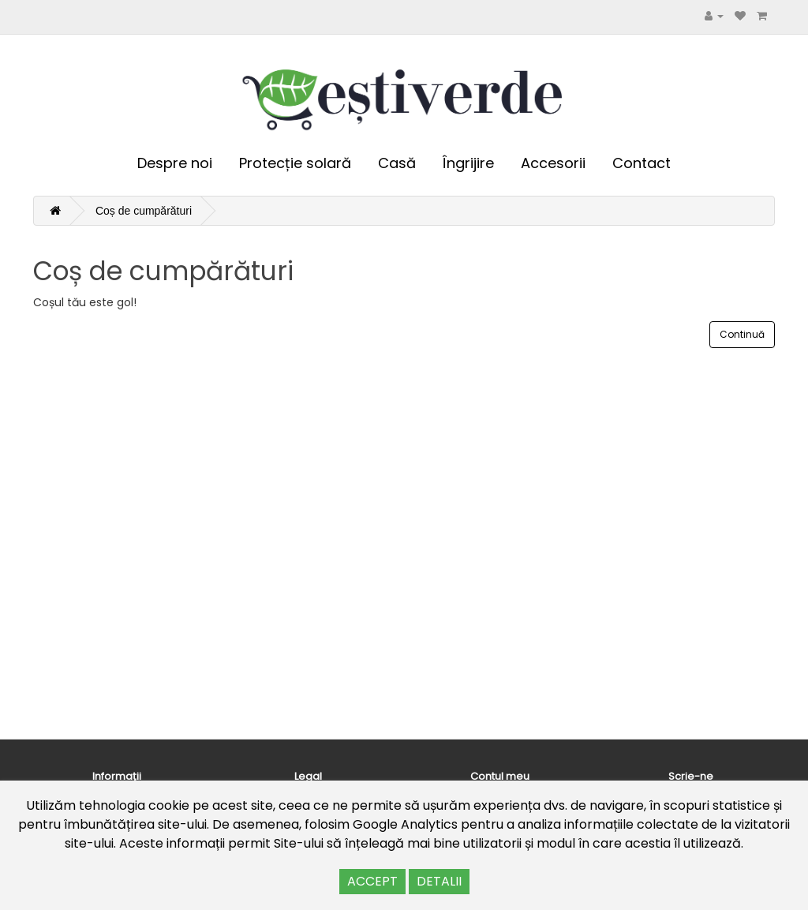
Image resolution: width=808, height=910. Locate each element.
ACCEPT (372, 881)
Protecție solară (295, 163)
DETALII (439, 881)
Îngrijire (468, 163)
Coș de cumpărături (143, 210)
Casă (397, 163)
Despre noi (174, 163)
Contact (641, 163)
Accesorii (553, 163)
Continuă (742, 334)
